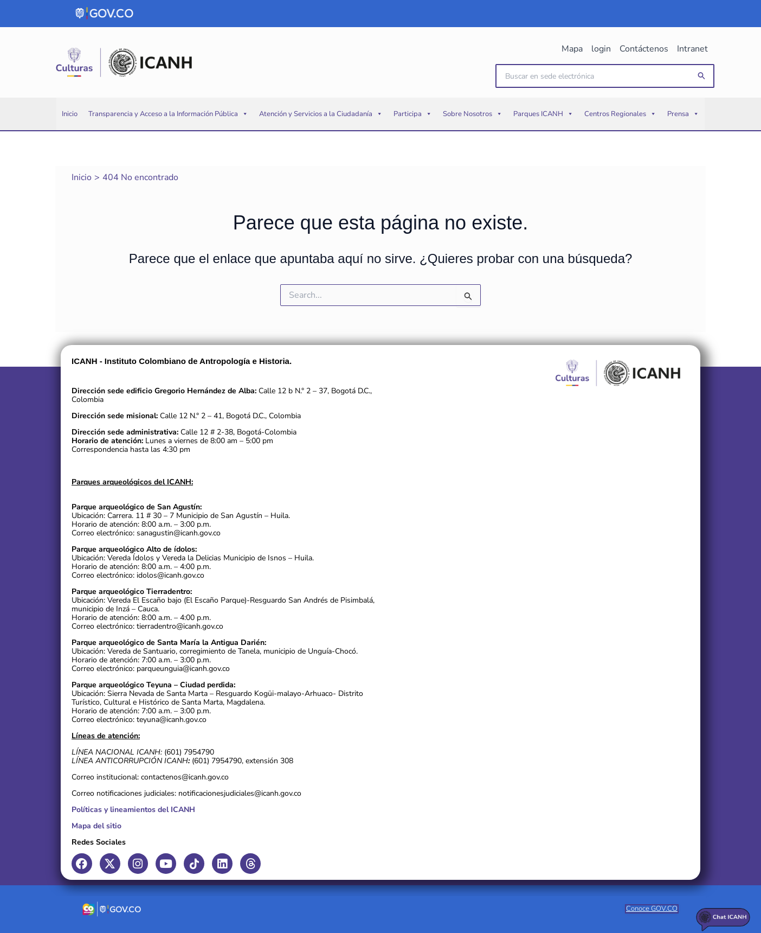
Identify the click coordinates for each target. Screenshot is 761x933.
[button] (702, 76)
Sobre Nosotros (472, 114)
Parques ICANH (543, 114)
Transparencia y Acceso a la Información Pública (168, 114)
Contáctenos (644, 49)
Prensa (683, 114)
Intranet (692, 49)
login (601, 49)
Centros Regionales (620, 114)
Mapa (572, 49)
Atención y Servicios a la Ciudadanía (321, 114)
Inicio (70, 114)
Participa (413, 114)
